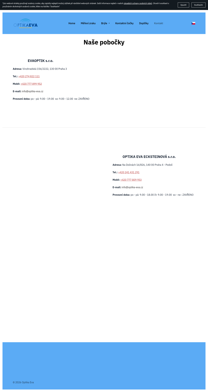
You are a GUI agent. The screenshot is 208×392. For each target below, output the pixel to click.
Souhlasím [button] (198, 5)
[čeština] (193, 23)
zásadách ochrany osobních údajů (138, 3)
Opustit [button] (183, 5)
